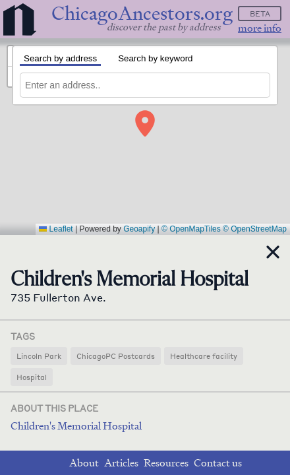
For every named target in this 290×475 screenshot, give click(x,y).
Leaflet (55, 229)
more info (259, 28)
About (84, 463)
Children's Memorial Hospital (76, 426)
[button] (145, 123)
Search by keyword (155, 58)
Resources (166, 463)
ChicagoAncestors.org (142, 13)
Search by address (60, 58)
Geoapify (139, 229)
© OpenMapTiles (191, 229)
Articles (121, 463)
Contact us (218, 463)
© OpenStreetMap (255, 229)
